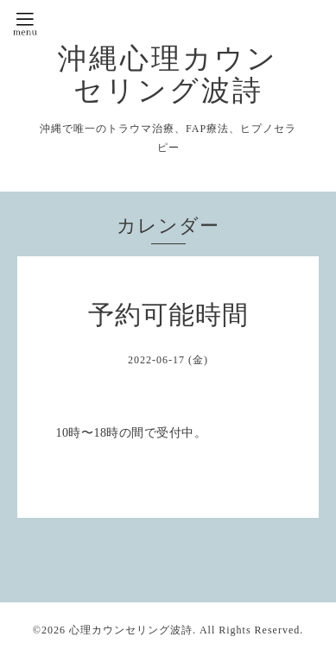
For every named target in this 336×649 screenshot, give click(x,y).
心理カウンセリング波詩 (131, 630)
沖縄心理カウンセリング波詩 (168, 74)
